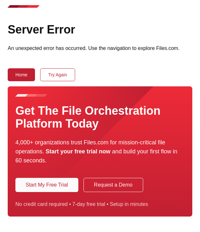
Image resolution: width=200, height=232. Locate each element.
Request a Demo (113, 185)
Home (21, 74)
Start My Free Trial (47, 185)
